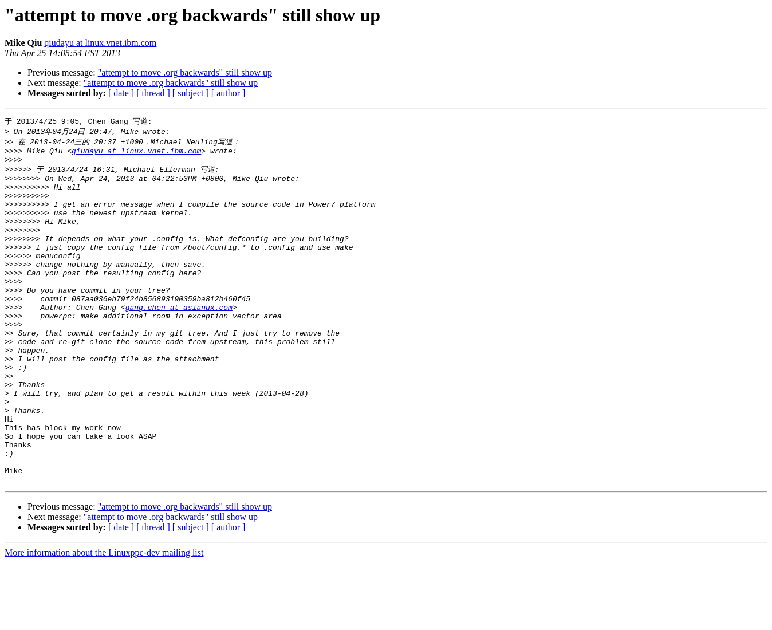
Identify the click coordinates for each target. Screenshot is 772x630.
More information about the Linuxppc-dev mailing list (104, 620)
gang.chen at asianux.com (179, 340)
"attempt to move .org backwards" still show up (185, 72)
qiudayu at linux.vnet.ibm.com (100, 43)
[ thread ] (153, 93)
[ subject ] (190, 93)
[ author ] (228, 93)
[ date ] (121, 93)
